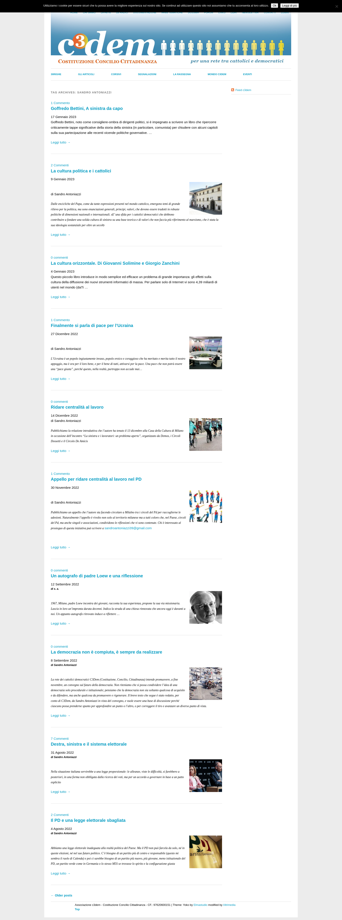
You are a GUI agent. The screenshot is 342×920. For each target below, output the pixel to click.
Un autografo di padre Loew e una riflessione (97, 575)
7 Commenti (60, 738)
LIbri (234, 12)
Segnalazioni (147, 74)
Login (285, 12)
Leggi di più (289, 5)
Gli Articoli (86, 74)
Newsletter (250, 12)
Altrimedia (229, 905)
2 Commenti (60, 165)
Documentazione (144, 12)
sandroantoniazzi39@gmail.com (128, 528)
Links (221, 12)
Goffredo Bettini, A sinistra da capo (87, 108)
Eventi (247, 74)
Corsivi (116, 74)
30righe (56, 74)
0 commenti (59, 257)
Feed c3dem (243, 90)
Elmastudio (200, 905)
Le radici (122, 12)
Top (77, 909)
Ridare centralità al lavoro (77, 407)
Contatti (270, 12)
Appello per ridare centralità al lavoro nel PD (96, 479)
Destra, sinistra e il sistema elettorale (89, 744)
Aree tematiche (172, 12)
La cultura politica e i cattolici (81, 170)
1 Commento (60, 103)
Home (74, 12)
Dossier (193, 12)
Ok (274, 5)
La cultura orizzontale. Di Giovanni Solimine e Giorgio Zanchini (115, 263)
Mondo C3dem (217, 74)
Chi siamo (89, 12)
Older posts (61, 895)
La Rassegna (182, 74)
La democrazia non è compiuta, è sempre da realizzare (106, 652)
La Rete (106, 12)
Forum (208, 12)
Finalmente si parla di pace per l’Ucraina (92, 325)
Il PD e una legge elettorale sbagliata (88, 820)
